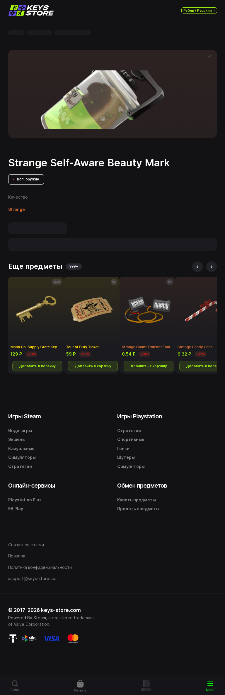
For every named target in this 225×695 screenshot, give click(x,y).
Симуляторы (22, 457)
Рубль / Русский (199, 10)
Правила (16, 555)
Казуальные (21, 448)
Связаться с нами (26, 544)
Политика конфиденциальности (40, 567)
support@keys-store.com (33, 578)
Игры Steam (24, 416)
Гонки (123, 448)
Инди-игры (20, 430)
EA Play (15, 508)
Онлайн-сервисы (31, 485)
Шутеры (126, 457)
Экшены (16, 439)
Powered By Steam (27, 617)
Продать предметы (138, 508)
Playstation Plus (25, 499)
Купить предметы (136, 499)
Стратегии (20, 466)
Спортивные (130, 439)
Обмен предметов (142, 485)
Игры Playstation (139, 416)
